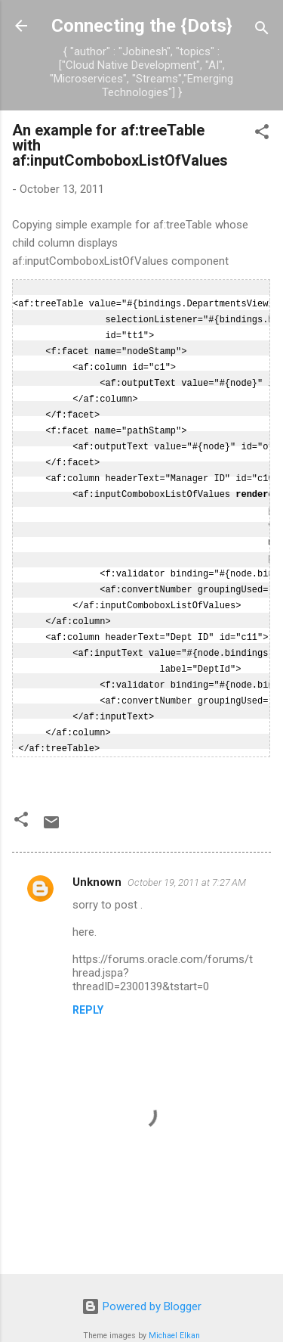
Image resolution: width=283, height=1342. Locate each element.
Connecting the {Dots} (141, 25)
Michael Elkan (174, 1313)
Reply (87, 987)
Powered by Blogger (141, 1284)
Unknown (97, 859)
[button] (262, 134)
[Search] (262, 31)
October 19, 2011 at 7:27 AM (187, 859)
